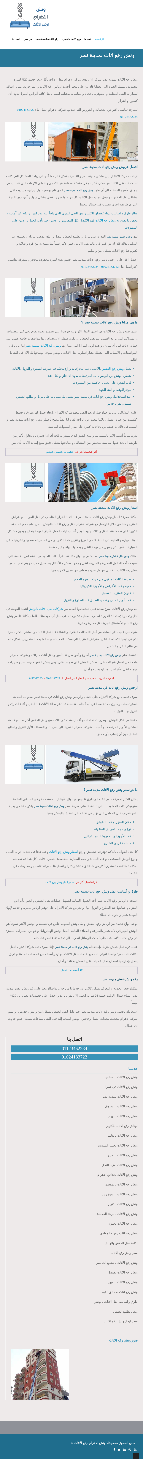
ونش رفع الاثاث (105, 220)
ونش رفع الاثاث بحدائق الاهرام (117, 1175)
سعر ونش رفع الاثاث (124, 1253)
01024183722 (25, 109)
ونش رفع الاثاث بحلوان (122, 1223)
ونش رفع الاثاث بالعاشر (122, 1135)
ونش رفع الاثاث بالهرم (123, 1116)
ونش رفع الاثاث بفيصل (123, 1272)
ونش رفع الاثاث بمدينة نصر (43, 345)
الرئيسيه (99, 39)
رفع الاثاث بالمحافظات (47, 39)
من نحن (28, 39)
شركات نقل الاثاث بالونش (46, 609)
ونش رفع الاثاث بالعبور (123, 1282)
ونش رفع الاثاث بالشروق (121, 1106)
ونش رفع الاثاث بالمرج (123, 1155)
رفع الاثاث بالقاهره (71, 39)
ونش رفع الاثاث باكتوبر (123, 1204)
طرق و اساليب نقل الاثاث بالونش (116, 1301)
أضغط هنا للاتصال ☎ (71, 970)
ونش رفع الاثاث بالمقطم (121, 1184)
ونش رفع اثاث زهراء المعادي (119, 1233)
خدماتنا (87, 39)
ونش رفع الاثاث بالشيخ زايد (120, 1194)
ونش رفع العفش (113, 368)
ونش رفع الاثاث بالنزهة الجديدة (117, 1214)
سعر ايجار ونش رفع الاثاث (59, 882)
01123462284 (129, 117)
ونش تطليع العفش (125, 1311)
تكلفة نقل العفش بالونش (59, 451)
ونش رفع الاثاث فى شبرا (121, 1087)
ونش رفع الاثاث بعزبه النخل (120, 1165)
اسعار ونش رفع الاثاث (63, 852)
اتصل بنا (16, 39)
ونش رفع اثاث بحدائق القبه (120, 1292)
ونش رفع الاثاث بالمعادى (121, 1077)
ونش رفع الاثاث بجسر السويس (117, 1145)
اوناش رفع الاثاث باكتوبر (122, 1126)
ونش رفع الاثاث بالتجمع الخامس (117, 1263)
